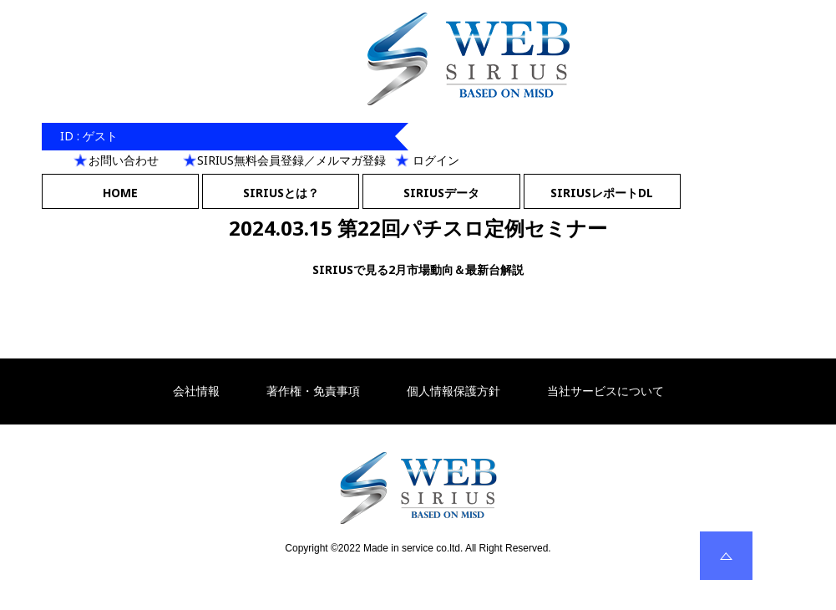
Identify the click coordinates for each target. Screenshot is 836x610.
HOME (120, 193)
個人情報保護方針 (453, 391)
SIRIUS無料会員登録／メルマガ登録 (291, 160)
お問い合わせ (124, 160)
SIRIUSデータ (441, 193)
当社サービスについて (605, 391)
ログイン (436, 160)
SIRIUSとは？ (281, 193)
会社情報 (196, 391)
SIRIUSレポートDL (601, 193)
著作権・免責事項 (313, 391)
